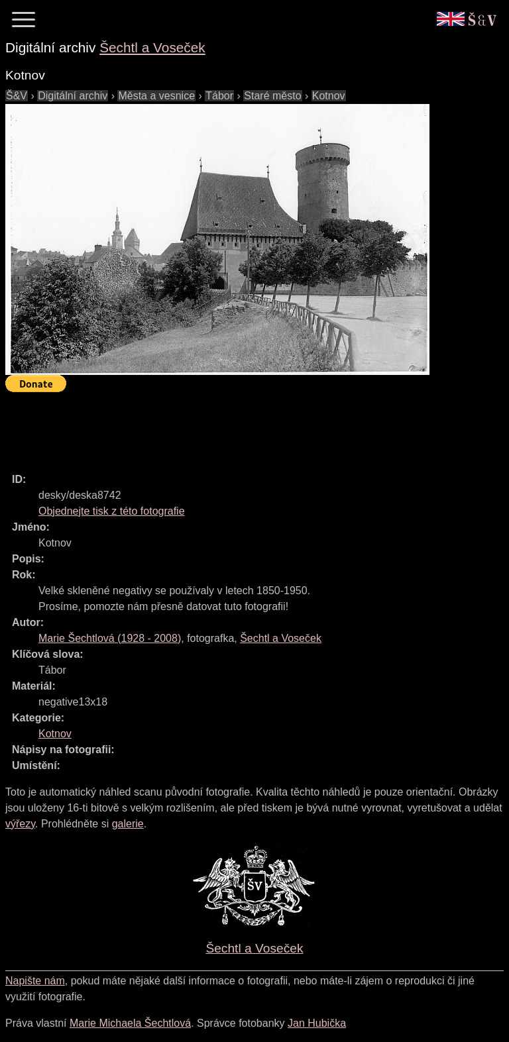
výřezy (20, 823)
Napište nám (35, 980)
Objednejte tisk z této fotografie (111, 511)
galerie (128, 823)
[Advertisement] (246, 426)
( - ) (109, 638)
